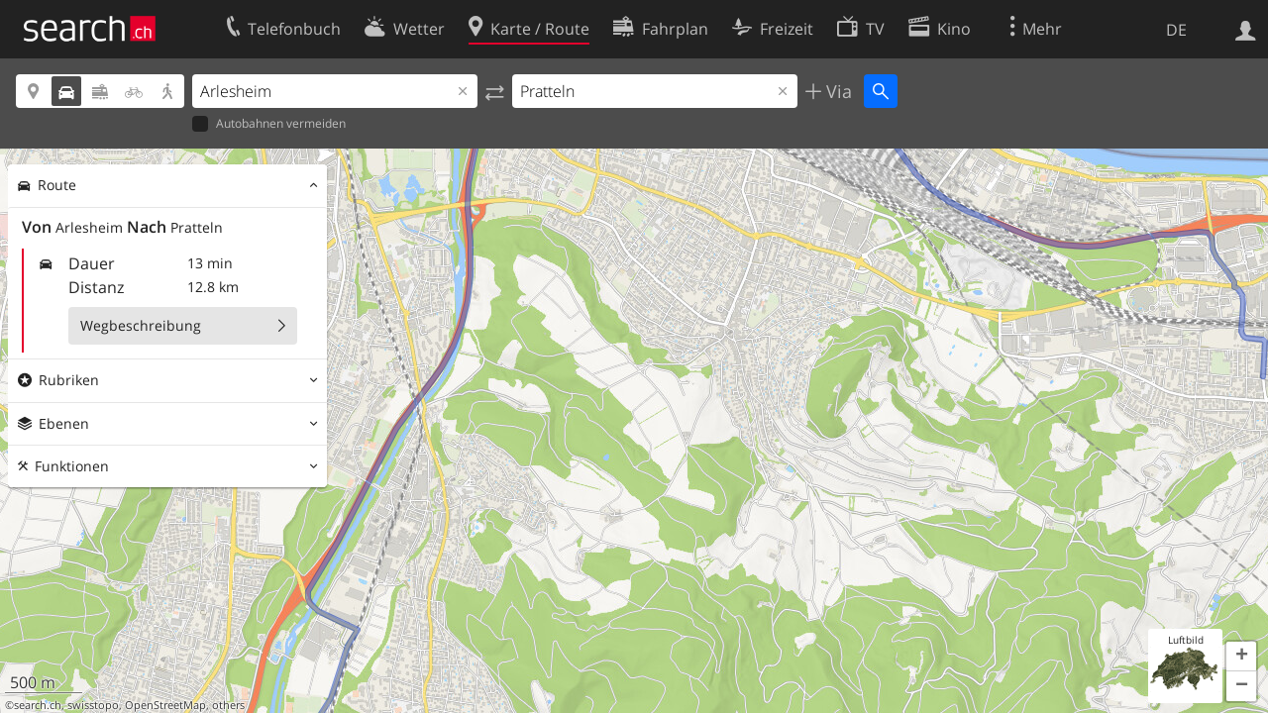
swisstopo (93, 705)
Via (836, 91)
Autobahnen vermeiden (269, 124)
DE (1176, 30)
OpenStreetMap (165, 705)
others (228, 705)
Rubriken (69, 379)
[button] (1241, 656)
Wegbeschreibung (140, 325)
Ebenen (64, 423)
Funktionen (72, 466)
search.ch (37, 705)
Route (57, 184)
